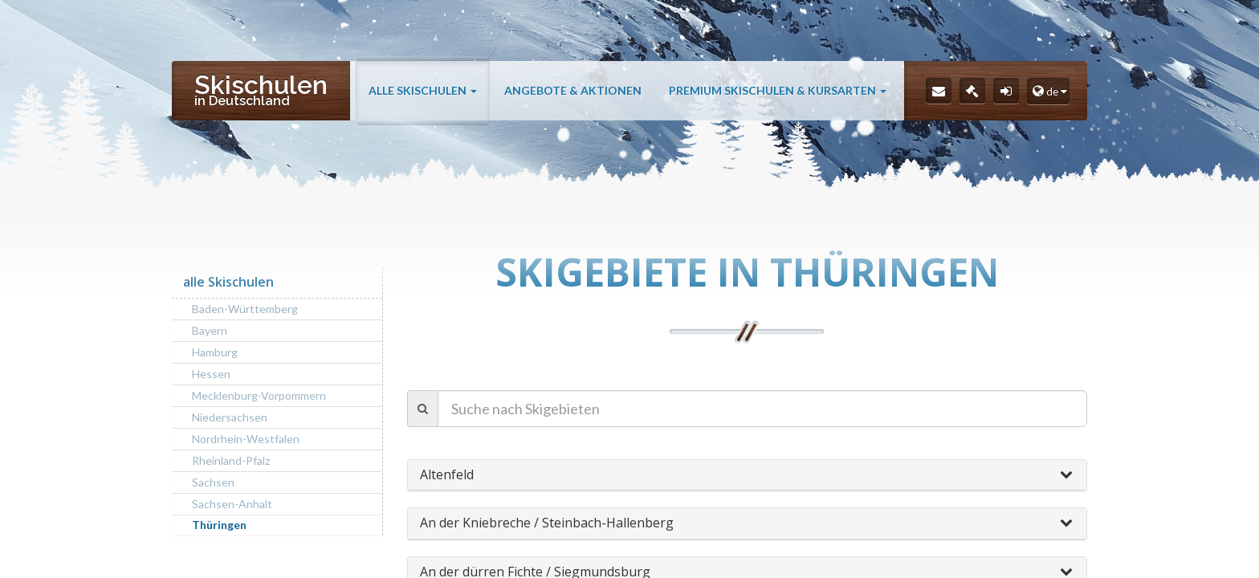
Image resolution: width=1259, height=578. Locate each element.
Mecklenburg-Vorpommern (259, 395)
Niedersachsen (229, 417)
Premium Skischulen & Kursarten (777, 90)
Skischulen (261, 89)
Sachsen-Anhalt (232, 504)
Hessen (211, 374)
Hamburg (215, 352)
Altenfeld (447, 474)
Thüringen (219, 524)
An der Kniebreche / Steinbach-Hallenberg (547, 522)
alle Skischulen (423, 90)
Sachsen (213, 482)
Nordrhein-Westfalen (245, 439)
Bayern (209, 330)
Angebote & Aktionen (573, 90)
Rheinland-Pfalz (231, 460)
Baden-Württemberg (245, 308)
